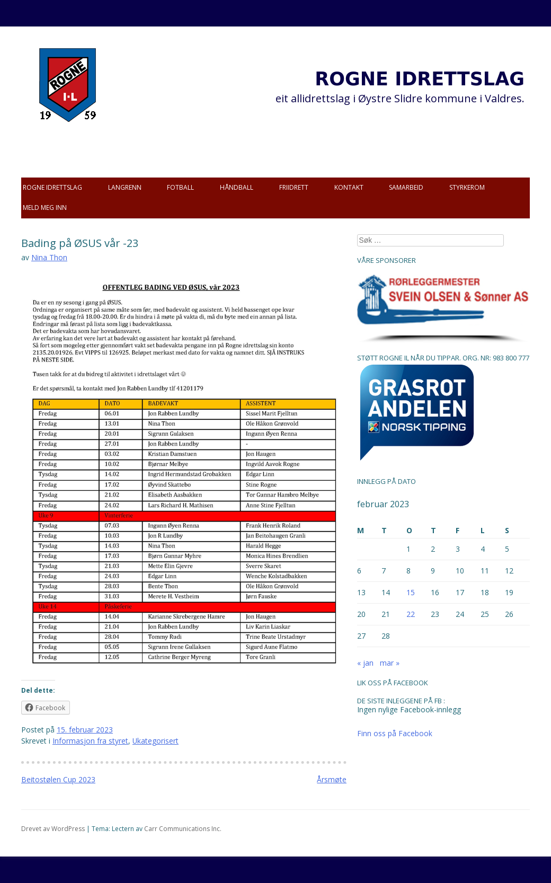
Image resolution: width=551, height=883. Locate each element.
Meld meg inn (45, 207)
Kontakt (348, 187)
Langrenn (124, 187)
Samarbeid (406, 187)
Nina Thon (49, 257)
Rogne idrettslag (52, 187)
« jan (365, 663)
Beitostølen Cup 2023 (58, 779)
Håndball (236, 187)
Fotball (180, 187)
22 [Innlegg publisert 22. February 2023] (410, 614)
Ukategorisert (155, 741)
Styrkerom (467, 187)
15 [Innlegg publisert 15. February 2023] (410, 592)
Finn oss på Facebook (394, 733)
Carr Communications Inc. (182, 828)
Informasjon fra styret (90, 741)
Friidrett (293, 187)
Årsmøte (331, 779)
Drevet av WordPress (53, 828)
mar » (389, 663)
